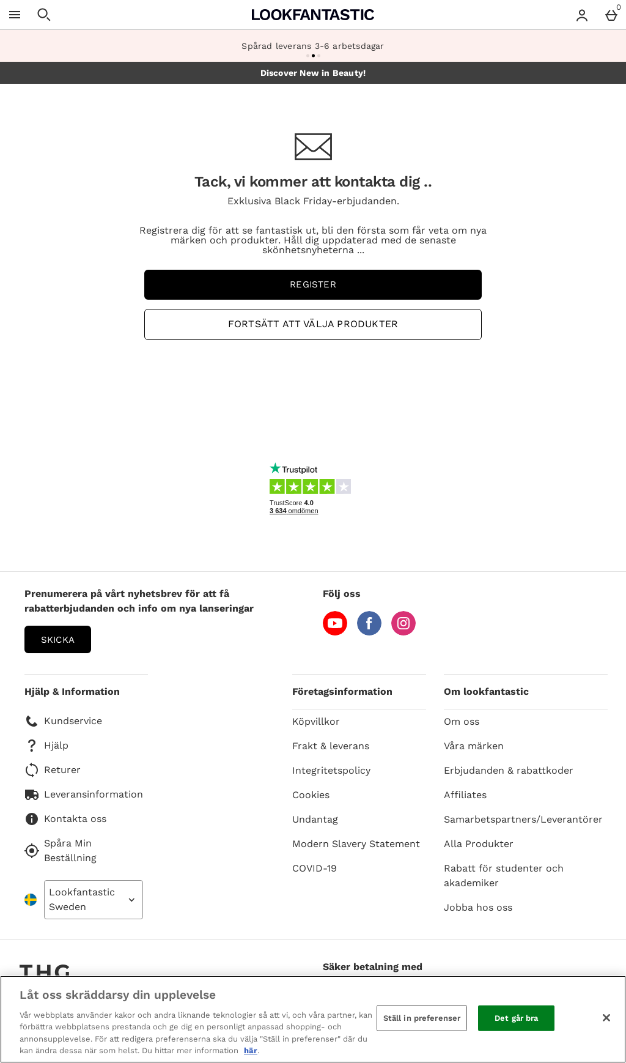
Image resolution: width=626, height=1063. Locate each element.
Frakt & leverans (330, 746)
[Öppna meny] (14, 14)
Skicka (58, 639)
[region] (313, 1019)
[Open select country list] (93, 899)
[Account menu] (582, 14)
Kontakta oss (65, 819)
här (250, 1050)
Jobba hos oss (478, 907)
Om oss (461, 721)
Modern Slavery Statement (356, 844)
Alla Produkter (479, 844)
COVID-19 (314, 868)
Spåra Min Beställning (60, 850)
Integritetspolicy (331, 770)
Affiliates (465, 795)
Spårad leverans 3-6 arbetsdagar (312, 46)
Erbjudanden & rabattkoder (508, 770)
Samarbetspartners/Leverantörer (523, 819)
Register (313, 284)
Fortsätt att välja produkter (313, 324)
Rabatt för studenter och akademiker (504, 875)
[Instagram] (403, 632)
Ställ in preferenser (422, 1018)
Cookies (311, 795)
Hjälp (46, 745)
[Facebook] (369, 632)
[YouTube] (335, 632)
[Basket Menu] (611, 14)
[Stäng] (606, 1017)
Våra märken (474, 746)
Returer (52, 770)
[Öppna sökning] (44, 14)
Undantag (315, 819)
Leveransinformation (83, 794)
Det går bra (516, 1018)
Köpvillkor (316, 721)
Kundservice (63, 721)
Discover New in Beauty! (313, 73)
